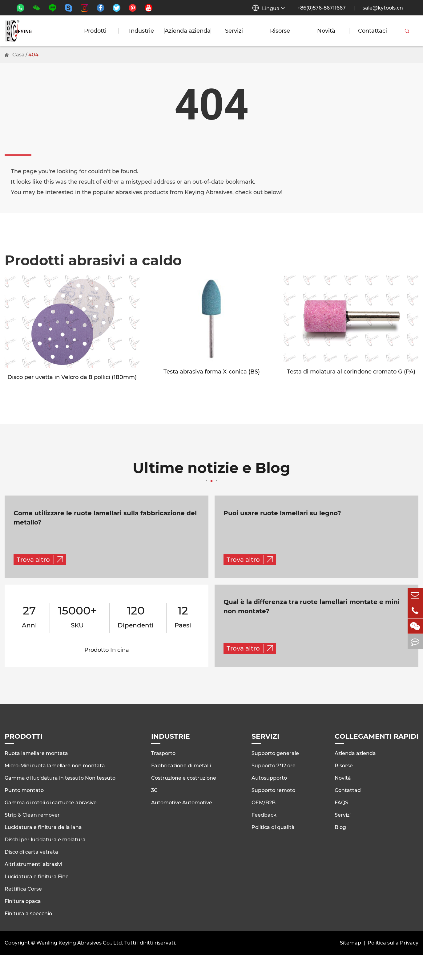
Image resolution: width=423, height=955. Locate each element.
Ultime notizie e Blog (211, 471)
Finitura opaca (23, 901)
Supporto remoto (273, 790)
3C (154, 790)
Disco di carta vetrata (31, 852)
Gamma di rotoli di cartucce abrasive (51, 802)
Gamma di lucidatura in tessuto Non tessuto (60, 778)
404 (33, 55)
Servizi (234, 31)
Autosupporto (269, 778)
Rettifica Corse (23, 889)
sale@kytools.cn (383, 8)
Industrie (141, 31)
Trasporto (163, 753)
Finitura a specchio (28, 913)
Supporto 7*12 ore (274, 765)
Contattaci (372, 31)
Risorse (280, 31)
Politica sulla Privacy (393, 943)
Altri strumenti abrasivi (33, 864)
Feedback (264, 815)
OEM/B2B (264, 802)
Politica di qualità (273, 827)
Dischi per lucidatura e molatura (45, 839)
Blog (340, 827)
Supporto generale (275, 753)
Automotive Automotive (181, 802)
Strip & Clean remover (32, 815)
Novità (326, 31)
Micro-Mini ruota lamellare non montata (55, 765)
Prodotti (95, 31)
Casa (18, 55)
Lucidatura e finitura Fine (37, 876)
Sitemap (350, 943)
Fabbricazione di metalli (181, 765)
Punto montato (24, 790)
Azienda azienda (188, 31)
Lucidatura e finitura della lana (43, 827)
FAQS (341, 802)
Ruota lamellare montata (36, 753)
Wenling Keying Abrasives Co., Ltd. (79, 943)
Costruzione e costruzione (183, 778)
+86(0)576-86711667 (321, 8)
